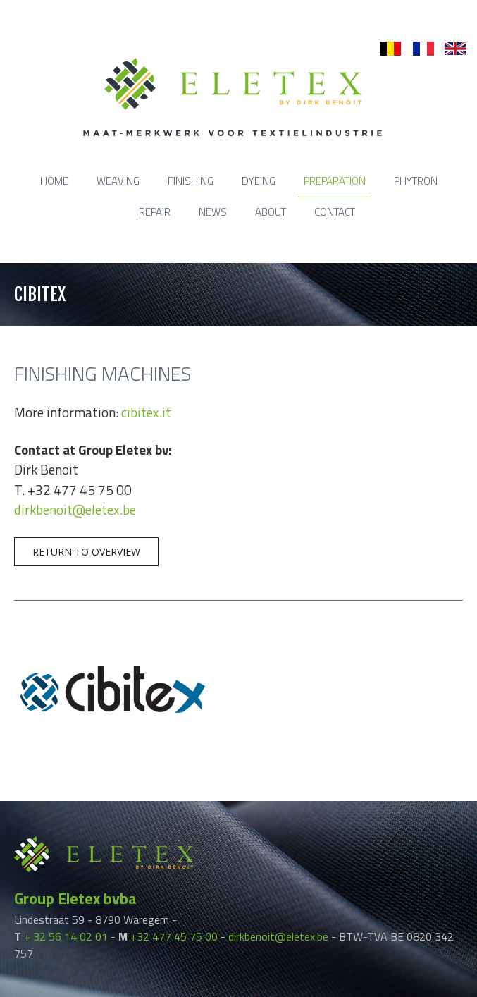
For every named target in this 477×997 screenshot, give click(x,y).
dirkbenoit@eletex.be (75, 509)
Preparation (335, 181)
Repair (155, 212)
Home (54, 181)
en (450, 49)
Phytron (416, 181)
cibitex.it (146, 412)
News (213, 212)
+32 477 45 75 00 (174, 936)
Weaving (118, 181)
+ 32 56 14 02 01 (66, 936)
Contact (334, 212)
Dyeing (258, 181)
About (270, 212)
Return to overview (86, 551)
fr (416, 49)
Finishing (190, 181)
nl (384, 49)
